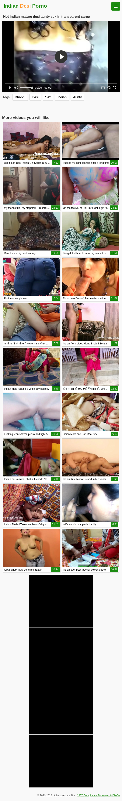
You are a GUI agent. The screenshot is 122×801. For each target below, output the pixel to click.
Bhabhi (20, 97)
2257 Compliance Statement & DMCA (98, 795)
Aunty (77, 97)
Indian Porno (25, 6)
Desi (35, 97)
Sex (48, 97)
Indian (62, 97)
